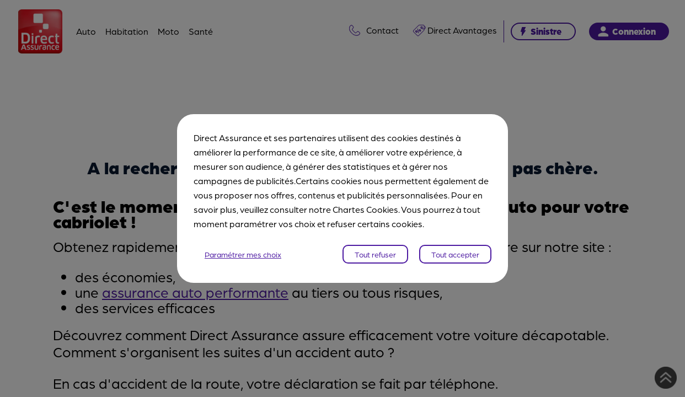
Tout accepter (455, 254)
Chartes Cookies (365, 209)
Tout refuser (375, 254)
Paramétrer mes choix (243, 254)
